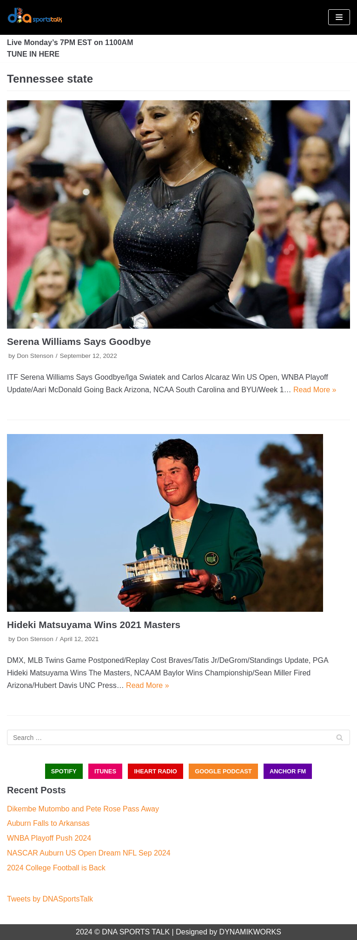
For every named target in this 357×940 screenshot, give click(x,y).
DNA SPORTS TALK (136, 932)
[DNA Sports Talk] (35, 17)
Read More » (315, 390)
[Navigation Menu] (339, 17)
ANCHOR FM (288, 771)
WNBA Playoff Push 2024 (49, 838)
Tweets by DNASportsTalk (50, 899)
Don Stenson (35, 355)
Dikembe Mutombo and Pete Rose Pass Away (83, 809)
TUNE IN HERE (33, 54)
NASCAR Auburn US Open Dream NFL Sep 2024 (89, 853)
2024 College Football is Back (56, 868)
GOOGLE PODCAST (223, 771)
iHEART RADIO (155, 771)
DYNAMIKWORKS (250, 932)
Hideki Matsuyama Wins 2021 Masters (93, 624)
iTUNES (105, 771)
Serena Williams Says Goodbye (79, 341)
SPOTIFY (64, 771)
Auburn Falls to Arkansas (48, 823)
